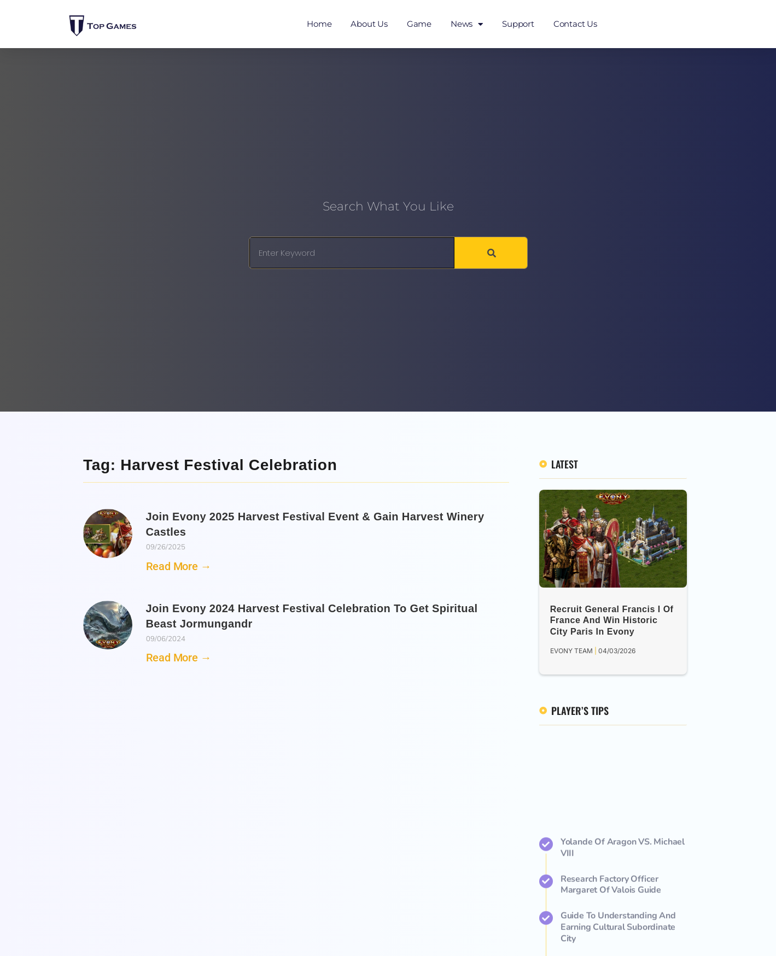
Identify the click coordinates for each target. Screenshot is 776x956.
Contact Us (575, 24)
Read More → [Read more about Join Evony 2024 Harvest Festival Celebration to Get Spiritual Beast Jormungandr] (179, 657)
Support (518, 24)
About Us (369, 24)
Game (419, 24)
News (467, 24)
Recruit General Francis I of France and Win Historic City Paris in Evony (612, 621)
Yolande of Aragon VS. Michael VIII (623, 925)
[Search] (490, 252)
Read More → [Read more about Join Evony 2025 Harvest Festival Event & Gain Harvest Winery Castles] (179, 566)
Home (319, 24)
